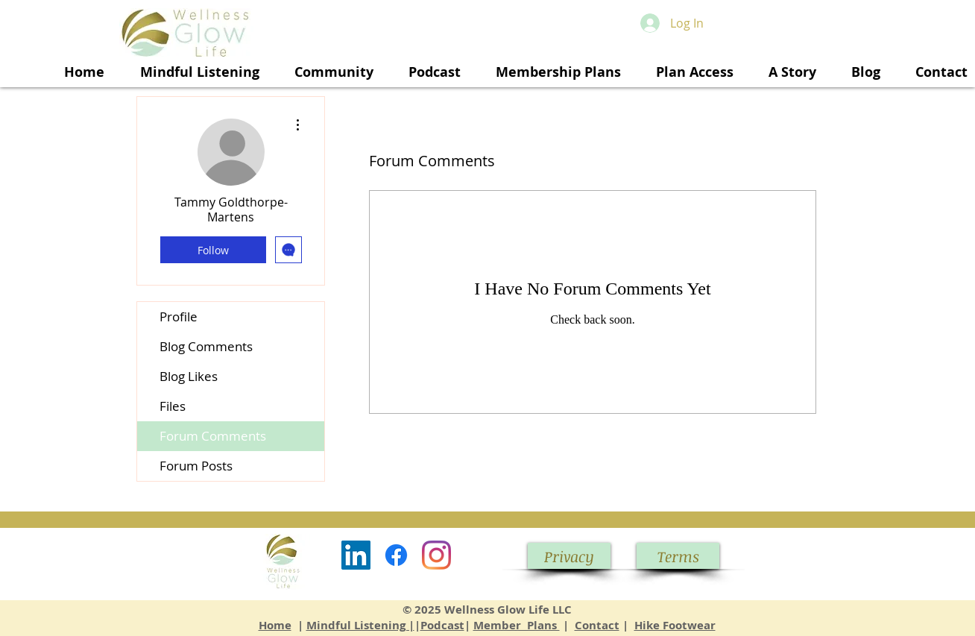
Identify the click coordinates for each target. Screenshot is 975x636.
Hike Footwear (675, 625)
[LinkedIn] (355, 555)
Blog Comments (206, 346)
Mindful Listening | (360, 625)
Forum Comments (213, 435)
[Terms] (678, 556)
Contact (597, 625)
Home (275, 625)
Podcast (442, 625)
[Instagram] (436, 555)
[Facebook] (396, 555)
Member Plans (516, 625)
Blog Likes (189, 376)
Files (173, 406)
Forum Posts (196, 465)
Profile (179, 316)
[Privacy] (569, 556)
